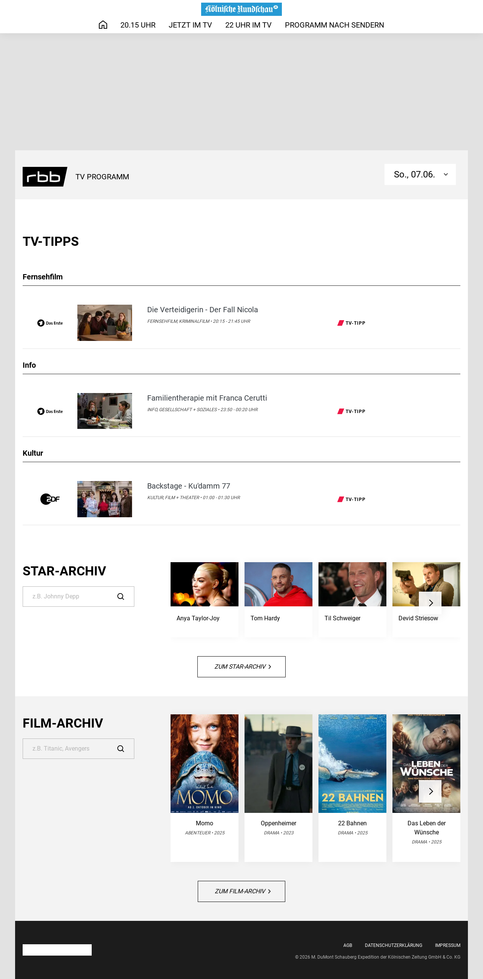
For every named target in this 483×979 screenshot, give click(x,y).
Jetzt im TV (190, 24)
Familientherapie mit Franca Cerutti (207, 397)
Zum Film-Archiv (243, 891)
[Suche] (78, 596)
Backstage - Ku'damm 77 (188, 485)
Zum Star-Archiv (242, 666)
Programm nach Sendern (334, 24)
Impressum (447, 945)
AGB (347, 945)
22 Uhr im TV (248, 24)
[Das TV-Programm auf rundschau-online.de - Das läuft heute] (241, 9)
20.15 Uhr (137, 24)
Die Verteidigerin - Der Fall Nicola (202, 309)
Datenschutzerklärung (393, 945)
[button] (430, 603)
